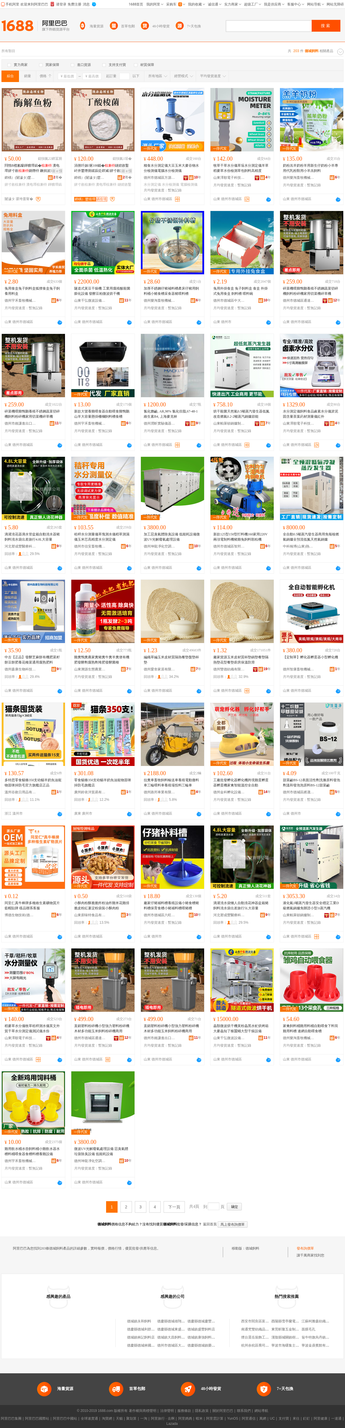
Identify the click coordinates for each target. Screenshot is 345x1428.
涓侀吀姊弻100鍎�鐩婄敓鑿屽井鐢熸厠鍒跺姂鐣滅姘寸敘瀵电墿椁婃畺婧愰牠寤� (102, 168)
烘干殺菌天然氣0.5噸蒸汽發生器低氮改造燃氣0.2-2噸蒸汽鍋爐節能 (241, 414)
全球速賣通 (89, 1418)
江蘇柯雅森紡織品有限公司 (322, 1321)
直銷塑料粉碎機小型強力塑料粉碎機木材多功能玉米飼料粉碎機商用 (101, 1028)
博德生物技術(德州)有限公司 (20, 915)
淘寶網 (107, 1418)
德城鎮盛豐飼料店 (201, 1329)
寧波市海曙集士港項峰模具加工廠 (297, 1345)
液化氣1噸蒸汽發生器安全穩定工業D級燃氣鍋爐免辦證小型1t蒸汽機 (311, 905)
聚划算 (131, 1418)
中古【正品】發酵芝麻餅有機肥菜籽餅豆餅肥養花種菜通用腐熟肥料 (32, 659)
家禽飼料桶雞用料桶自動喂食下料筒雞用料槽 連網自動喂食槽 (310, 1028)
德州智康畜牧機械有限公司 (299, 669)
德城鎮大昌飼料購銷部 (174, 1337)
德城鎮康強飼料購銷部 (204, 1337)
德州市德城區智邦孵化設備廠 (229, 546)
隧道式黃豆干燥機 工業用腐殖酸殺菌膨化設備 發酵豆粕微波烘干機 (102, 291)
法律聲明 (167, 1411)
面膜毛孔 (308, 1329)
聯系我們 (244, 1411)
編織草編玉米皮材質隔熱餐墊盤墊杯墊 (171, 659)
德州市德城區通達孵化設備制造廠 (299, 300)
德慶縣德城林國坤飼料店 (146, 1345)
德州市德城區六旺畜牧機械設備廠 (159, 915)
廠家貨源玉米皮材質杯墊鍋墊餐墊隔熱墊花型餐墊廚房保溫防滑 (241, 659)
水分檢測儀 (170, 184)
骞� (57, 177)
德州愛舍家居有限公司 (159, 669)
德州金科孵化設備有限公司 (229, 792)
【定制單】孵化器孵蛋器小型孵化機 (310, 657)
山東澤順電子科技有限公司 (229, 178)
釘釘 (306, 1418)
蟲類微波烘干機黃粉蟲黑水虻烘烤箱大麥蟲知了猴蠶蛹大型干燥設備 (241, 1028)
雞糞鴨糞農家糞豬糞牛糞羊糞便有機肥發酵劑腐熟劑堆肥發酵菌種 (101, 659)
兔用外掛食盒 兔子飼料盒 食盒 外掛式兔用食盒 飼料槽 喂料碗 (240, 291)
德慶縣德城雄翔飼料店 (174, 1321)
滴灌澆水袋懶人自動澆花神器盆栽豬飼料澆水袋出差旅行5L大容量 (241, 905)
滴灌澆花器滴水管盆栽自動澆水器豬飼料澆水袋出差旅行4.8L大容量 (32, 536)
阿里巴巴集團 (11, 1418)
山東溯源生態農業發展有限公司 (90, 669)
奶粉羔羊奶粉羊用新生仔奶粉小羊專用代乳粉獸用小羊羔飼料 (310, 168)
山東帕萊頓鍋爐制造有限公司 (229, 423)
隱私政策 (202, 1411)
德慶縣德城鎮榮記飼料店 (206, 1345)
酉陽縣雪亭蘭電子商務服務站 (293, 1321)
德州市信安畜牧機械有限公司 (90, 546)
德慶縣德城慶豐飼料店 (204, 1321)
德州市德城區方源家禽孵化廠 (159, 178)
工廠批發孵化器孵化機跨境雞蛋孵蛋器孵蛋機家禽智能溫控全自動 (241, 782)
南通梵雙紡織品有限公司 (260, 1329)
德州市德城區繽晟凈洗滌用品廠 (299, 792)
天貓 (119, 1418)
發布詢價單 (305, 1248)
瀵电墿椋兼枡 (36, 184)
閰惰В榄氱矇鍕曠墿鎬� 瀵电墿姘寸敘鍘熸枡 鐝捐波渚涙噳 (33, 168)
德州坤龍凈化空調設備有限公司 (159, 546)
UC (272, 1418)
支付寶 (284, 1418)
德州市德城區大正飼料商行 (178, 1345)
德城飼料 (252, 1248)
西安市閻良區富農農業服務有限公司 (268, 1321)
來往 (296, 1418)
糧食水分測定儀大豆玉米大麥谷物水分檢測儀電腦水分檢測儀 (171, 168)
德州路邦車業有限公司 (159, 792)
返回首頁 (210, 1224)
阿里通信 (249, 1418)
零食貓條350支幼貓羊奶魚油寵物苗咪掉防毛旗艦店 (102, 782)
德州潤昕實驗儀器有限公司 (159, 423)
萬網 (262, 1418)
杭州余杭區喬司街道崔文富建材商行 (268, 1345)
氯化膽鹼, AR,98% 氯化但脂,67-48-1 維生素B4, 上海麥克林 (171, 414)
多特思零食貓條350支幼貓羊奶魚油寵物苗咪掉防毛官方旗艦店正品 (33, 782)
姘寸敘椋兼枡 (15, 184)
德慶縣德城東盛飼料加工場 (178, 1329)
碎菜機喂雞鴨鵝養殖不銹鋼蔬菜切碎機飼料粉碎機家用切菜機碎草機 (310, 291)
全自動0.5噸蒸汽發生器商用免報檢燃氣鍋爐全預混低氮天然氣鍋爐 (311, 536)
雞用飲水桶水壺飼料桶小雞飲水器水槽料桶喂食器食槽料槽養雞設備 (32, 1151)
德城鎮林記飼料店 (141, 1337)
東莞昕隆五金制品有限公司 (292, 1329)
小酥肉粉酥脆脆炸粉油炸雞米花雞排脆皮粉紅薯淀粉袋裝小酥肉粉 (101, 905)
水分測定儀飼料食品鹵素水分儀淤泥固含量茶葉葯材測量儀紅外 (310, 414)
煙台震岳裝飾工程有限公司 (262, 1337)
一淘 (143, 1418)
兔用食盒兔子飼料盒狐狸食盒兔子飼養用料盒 (32, 291)
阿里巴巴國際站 (37, 1418)
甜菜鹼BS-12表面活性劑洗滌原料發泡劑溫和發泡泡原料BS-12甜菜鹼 (311, 782)
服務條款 (184, 1411)
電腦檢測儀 (189, 184)
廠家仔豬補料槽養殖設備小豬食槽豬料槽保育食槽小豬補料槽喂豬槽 (171, 905)
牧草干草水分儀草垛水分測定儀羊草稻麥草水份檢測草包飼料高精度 (241, 168)
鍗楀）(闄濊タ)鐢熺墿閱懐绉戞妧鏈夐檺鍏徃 (20, 178)
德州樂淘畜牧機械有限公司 (299, 178)
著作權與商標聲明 (142, 1411)
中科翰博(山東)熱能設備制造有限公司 (299, 546)
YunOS (232, 1418)
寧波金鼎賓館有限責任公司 (322, 1345)
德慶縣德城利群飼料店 (144, 1329)
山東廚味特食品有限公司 (90, 915)
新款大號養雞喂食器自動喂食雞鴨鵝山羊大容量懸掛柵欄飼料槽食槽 (101, 414)
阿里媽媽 (185, 1418)
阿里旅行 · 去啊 (163, 1418)
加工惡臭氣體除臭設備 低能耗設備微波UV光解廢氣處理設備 (172, 536)
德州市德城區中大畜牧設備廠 (229, 300)
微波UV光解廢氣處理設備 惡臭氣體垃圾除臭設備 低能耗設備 (101, 1151)
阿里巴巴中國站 (65, 1418)
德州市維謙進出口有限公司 (20, 423)
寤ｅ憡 (57, 171)
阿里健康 (320, 1418)
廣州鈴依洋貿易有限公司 (90, 792)
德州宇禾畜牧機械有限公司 (20, 300)
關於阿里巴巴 (222, 1411)
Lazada (172, 1424)
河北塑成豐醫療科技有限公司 (20, 546)
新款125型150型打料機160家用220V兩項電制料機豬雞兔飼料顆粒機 (240, 536)
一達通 (336, 1418)
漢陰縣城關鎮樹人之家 (288, 1337)
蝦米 (199, 1418)
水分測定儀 (152, 184)
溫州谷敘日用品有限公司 (20, 792)
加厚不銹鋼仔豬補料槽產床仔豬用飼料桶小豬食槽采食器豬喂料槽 (171, 291)
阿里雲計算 (214, 1418)
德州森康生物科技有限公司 (20, 669)
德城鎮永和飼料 (139, 1321)
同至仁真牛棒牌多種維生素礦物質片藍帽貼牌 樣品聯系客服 (32, 905)
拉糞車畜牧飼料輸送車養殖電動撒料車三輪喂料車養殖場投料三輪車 (171, 782)
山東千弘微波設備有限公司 (90, 300)
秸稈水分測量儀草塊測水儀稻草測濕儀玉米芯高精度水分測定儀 (101, 536)
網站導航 (261, 1411)
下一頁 (174, 1207)
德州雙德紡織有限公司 (229, 669)
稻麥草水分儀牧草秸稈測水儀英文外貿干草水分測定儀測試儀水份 (32, 1028)
